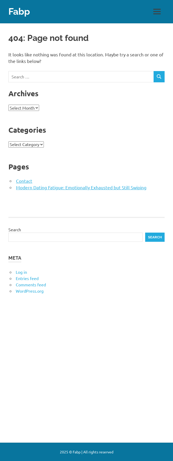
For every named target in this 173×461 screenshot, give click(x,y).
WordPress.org (30, 290)
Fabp (19, 11)
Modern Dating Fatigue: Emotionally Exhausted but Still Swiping (81, 187)
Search (14, 229)
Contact (24, 181)
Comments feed (31, 284)
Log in (21, 272)
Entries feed (27, 278)
